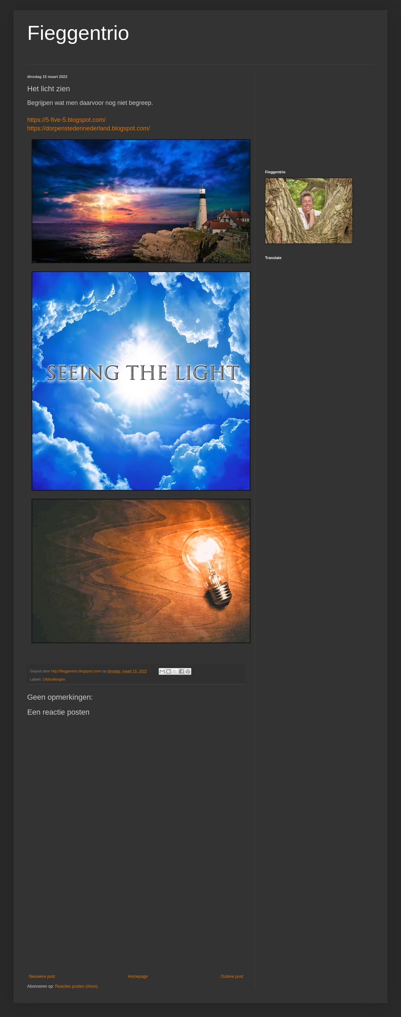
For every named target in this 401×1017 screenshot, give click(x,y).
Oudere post (232, 976)
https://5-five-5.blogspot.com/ (66, 119)
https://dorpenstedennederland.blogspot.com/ (88, 128)
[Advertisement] (136, 918)
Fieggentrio (78, 32)
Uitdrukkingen (54, 679)
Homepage (138, 976)
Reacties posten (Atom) (76, 986)
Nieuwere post (42, 976)
